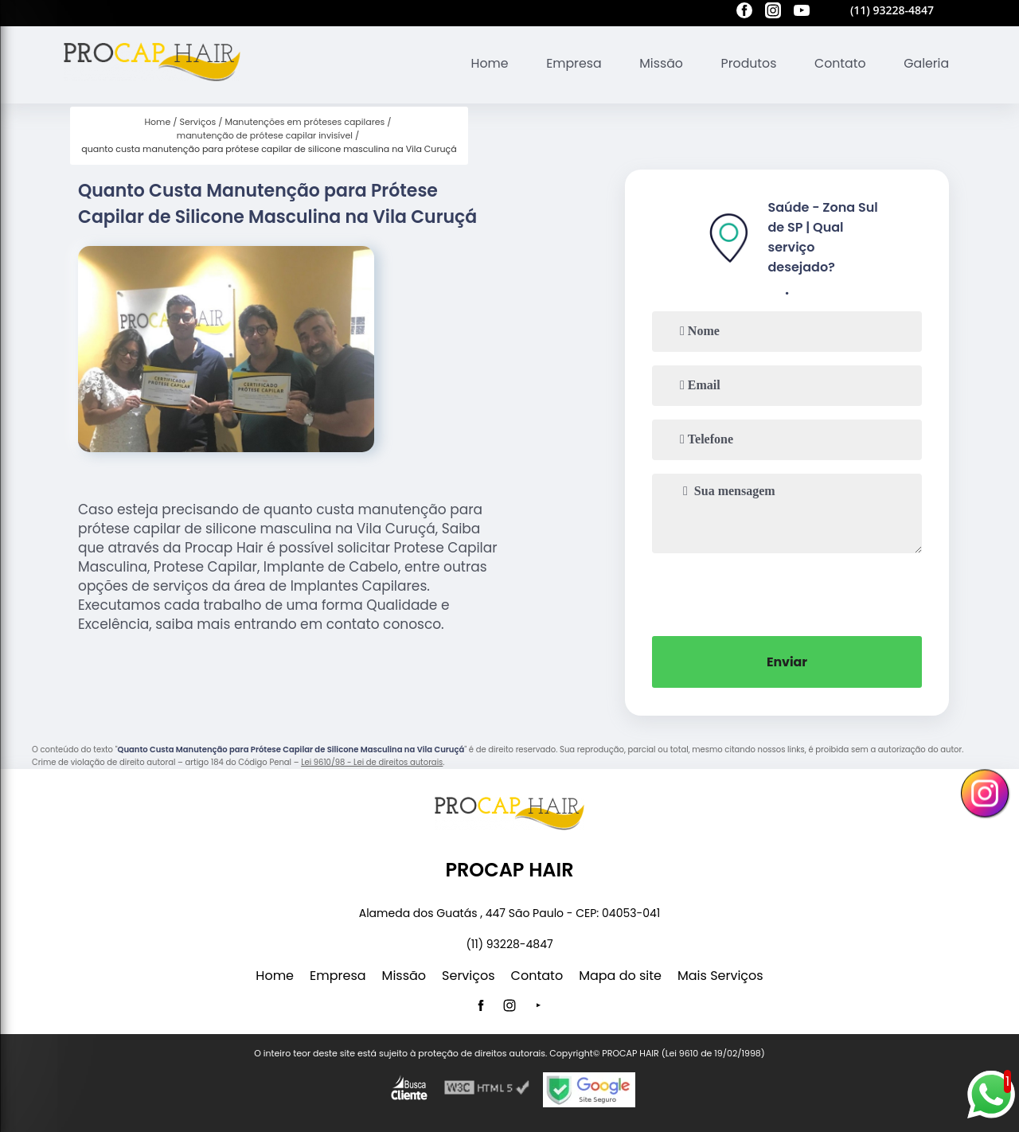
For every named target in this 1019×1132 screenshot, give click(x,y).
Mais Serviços (720, 975)
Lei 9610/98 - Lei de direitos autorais (372, 762)
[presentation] (787, 593)
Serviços (468, 975)
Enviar (787, 662)
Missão (657, 63)
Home (484, 63)
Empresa (569, 63)
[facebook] (744, 12)
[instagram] (773, 12)
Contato (839, 63)
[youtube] (802, 12)
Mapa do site (620, 975)
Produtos (746, 63)
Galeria (926, 63)
